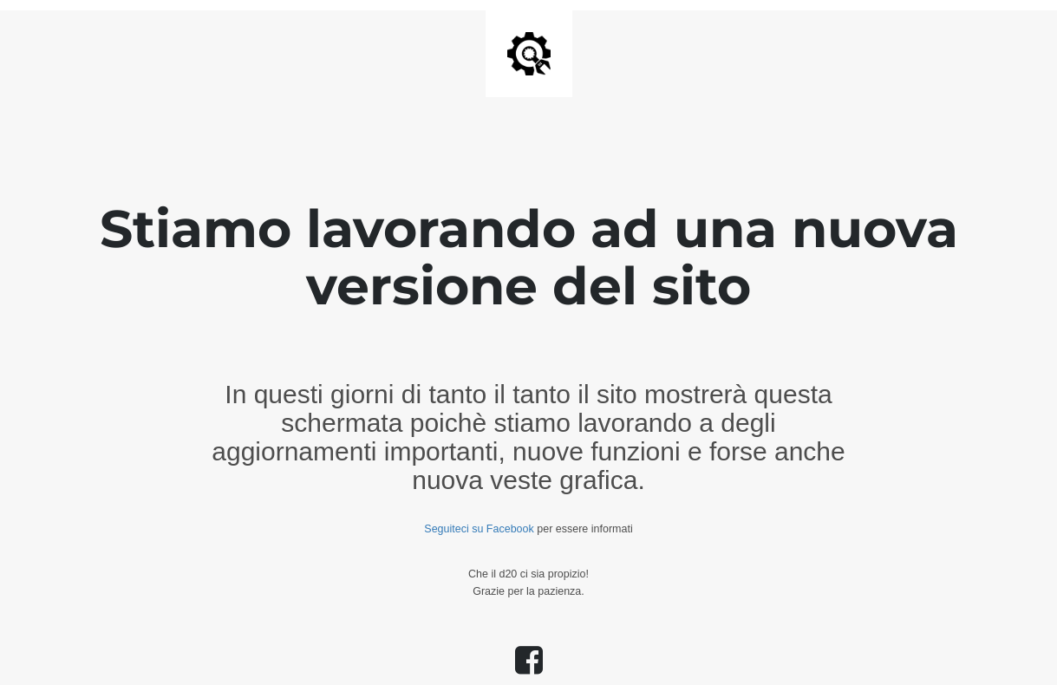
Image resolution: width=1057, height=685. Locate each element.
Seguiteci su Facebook (478, 529)
